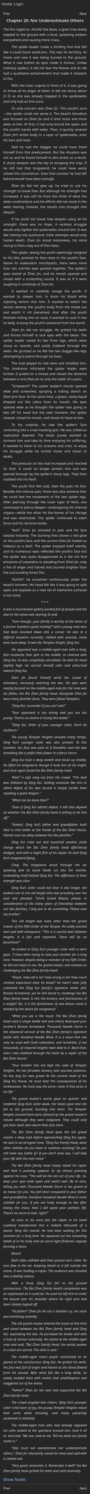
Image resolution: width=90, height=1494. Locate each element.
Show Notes (14, 1479)
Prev (6, 13)
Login (18, 4)
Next (83, 13)
